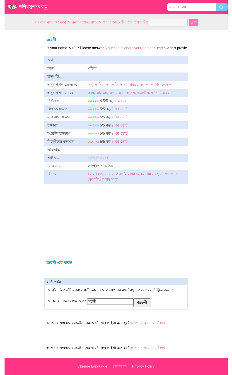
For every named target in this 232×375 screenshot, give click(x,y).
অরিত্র (132, 85)
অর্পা (112, 93)
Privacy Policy (143, 366)
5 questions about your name (128, 48)
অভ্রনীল (143, 93)
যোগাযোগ (119, 366)
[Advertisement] (23, 98)
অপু (90, 85)
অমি (91, 93)
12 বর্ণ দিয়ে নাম (99, 174)
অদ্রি (114, 85)
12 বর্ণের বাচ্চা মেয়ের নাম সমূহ (136, 174)
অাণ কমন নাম (162, 85)
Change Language (92, 366)
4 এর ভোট (122, 101)
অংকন (143, 85)
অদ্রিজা (101, 93)
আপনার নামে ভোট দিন (147, 323)
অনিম (155, 93)
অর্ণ (123, 85)
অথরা (166, 93)
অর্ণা (121, 93)
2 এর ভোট (119, 109)
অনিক (99, 85)
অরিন (130, 93)
